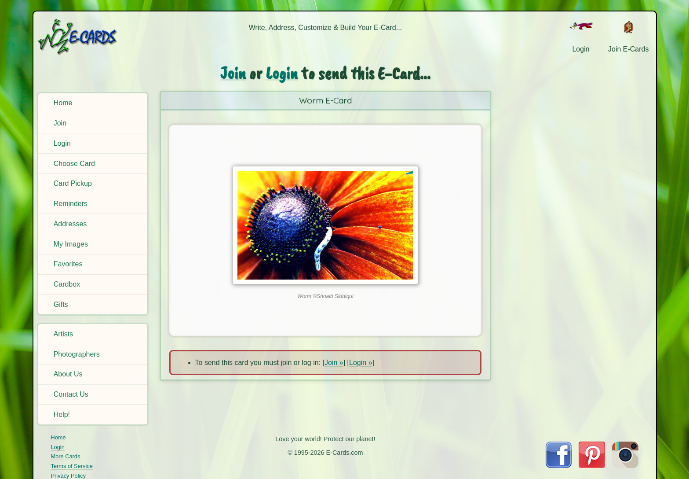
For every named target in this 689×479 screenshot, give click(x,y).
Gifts (61, 304)
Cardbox (67, 284)
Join (60, 123)
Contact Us (71, 394)
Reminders (70, 203)
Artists (63, 334)
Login (62, 143)
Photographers (77, 354)
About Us (68, 374)
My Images (71, 244)
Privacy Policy (68, 475)
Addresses (70, 224)
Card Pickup (73, 183)
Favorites (68, 264)
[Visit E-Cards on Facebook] (559, 465)
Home (63, 103)
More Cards (65, 456)
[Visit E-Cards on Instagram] (625, 465)
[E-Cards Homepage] (92, 36)
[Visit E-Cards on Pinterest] (592, 465)
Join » (333, 362)
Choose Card (74, 163)
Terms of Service (72, 466)
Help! (62, 414)
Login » (360, 362)
